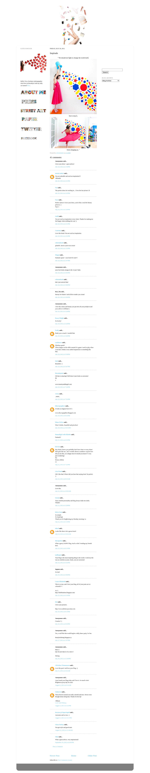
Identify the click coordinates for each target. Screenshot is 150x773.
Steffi (57, 216)
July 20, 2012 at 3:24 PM (62, 311)
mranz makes (59, 173)
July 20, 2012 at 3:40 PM (62, 336)
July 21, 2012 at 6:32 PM (62, 440)
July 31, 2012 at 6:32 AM (62, 671)
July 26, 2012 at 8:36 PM (62, 624)
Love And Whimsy (60, 703)
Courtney (58, 230)
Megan (57, 255)
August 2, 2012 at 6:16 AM (63, 685)
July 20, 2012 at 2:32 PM (62, 236)
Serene (57, 498)
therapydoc (58, 541)
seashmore (58, 342)
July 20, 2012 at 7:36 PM (62, 387)
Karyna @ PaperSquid (62, 712)
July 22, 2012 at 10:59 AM (63, 491)
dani (56, 361)
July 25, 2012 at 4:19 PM (62, 595)
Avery (57, 394)
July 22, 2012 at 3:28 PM (62, 505)
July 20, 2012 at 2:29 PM (62, 209)
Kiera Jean (58, 512)
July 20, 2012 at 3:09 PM (62, 297)
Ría (56, 602)
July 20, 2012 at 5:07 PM (62, 366)
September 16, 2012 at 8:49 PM (64, 742)
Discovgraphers (60, 406)
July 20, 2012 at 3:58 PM (62, 354)
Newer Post (54, 755)
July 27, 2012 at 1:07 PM (62, 640)
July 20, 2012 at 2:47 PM (62, 260)
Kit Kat (57, 447)
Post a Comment (58, 746)
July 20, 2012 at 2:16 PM (62, 167)
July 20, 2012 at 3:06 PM (62, 285)
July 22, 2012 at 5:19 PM (62, 522)
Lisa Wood (58, 471)
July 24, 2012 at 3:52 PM (62, 563)
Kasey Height (59, 318)
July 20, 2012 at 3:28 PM (62, 324)
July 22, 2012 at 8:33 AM (62, 479)
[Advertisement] (113, 97)
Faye (56, 200)
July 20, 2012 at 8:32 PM (62, 416)
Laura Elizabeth (60, 581)
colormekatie (59, 243)
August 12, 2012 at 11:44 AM (64, 730)
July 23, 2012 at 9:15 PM (62, 548)
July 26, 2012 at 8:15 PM (62, 612)
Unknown (58, 692)
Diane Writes (59, 422)
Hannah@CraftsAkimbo (63, 434)
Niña (56, 737)
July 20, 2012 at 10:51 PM (63, 428)
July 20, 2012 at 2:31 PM (62, 224)
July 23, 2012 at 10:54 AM (63, 534)
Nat (56, 188)
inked (57, 528)
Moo (28, 85)
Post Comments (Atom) (65, 760)
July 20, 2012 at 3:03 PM (62, 273)
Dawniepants (59, 373)
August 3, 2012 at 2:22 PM (63, 706)
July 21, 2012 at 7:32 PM (62, 465)
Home (73, 755)
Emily (57, 330)
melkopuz (58, 555)
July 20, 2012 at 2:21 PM (62, 181)
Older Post (92, 755)
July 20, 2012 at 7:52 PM (62, 399)
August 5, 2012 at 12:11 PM (63, 718)
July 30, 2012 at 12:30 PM (63, 659)
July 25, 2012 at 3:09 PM (62, 575)
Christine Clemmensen (62, 665)
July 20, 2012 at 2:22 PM (62, 193)
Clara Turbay (59, 724)
